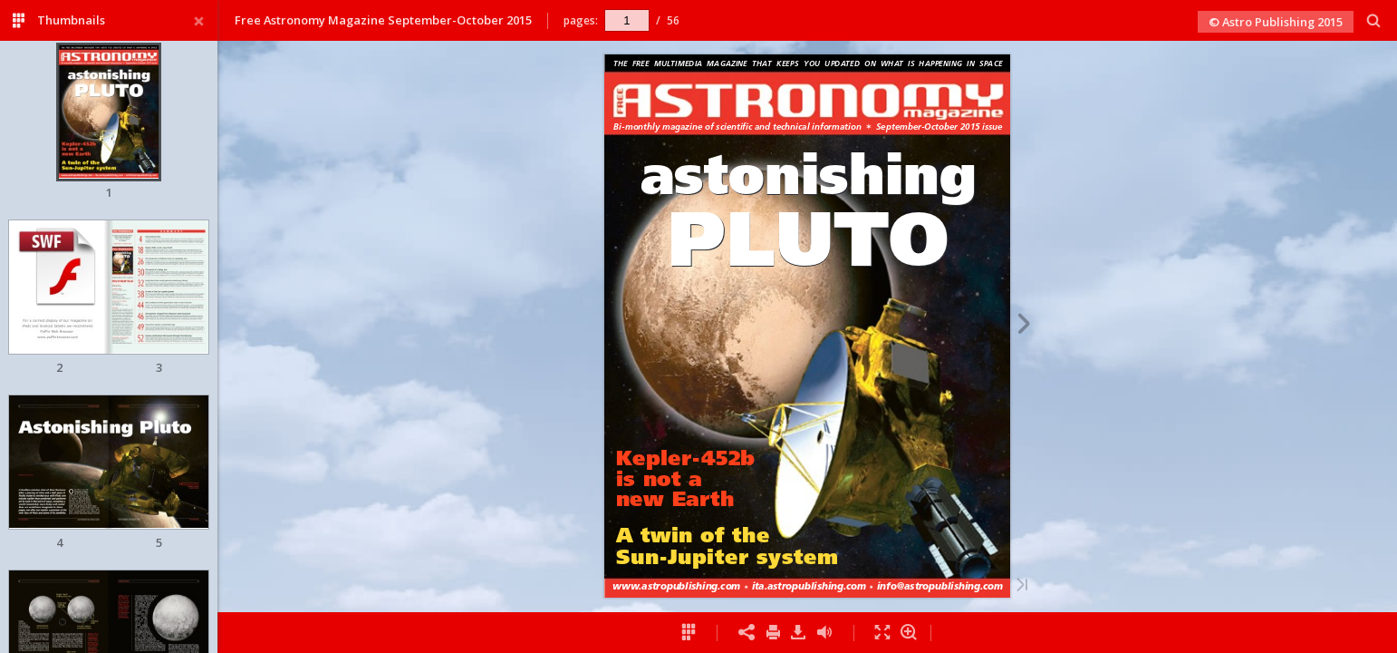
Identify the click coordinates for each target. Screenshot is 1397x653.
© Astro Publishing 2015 (1276, 22)
